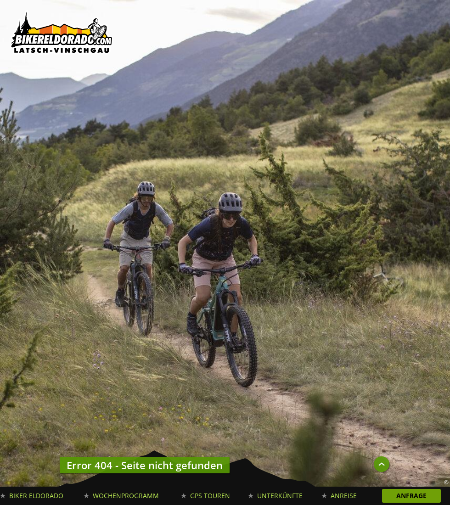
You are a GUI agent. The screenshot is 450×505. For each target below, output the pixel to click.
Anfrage (411, 495)
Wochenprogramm (126, 495)
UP (381, 464)
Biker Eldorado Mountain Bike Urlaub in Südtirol (62, 34)
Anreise (344, 495)
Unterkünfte (280, 495)
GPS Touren (210, 495)
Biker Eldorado (36, 495)
